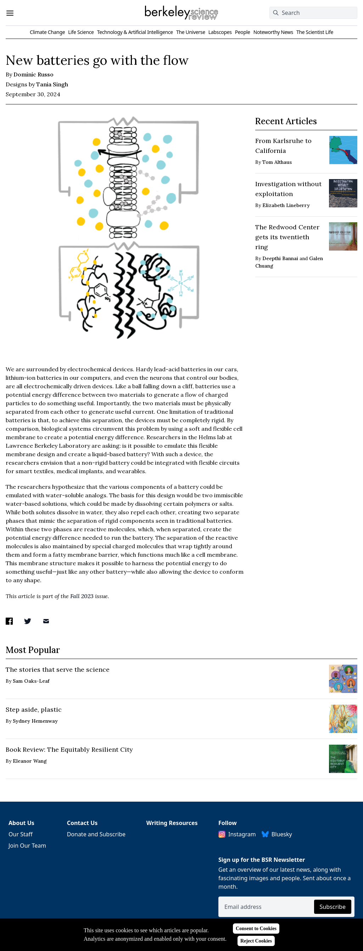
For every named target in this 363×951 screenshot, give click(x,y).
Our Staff (21, 834)
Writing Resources (172, 823)
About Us (21, 823)
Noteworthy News (273, 32)
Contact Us (82, 823)
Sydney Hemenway (35, 721)
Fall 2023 (82, 596)
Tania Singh (52, 84)
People (242, 32)
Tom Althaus (277, 162)
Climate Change (47, 32)
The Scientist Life (314, 32)
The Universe (190, 32)
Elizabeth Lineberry (286, 205)
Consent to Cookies (256, 928)
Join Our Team (27, 845)
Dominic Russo (33, 74)
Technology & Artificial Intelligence (135, 32)
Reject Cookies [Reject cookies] (256, 941)
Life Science (81, 32)
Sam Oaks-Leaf (31, 681)
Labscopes (220, 32)
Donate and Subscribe (96, 834)
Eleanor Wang (30, 761)
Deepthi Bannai (280, 258)
